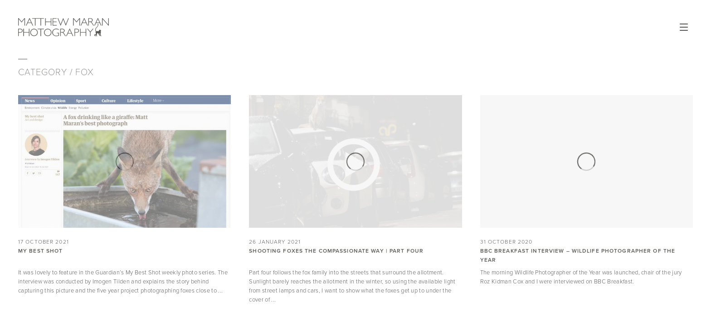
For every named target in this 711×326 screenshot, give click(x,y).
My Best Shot (40, 251)
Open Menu (683, 27)
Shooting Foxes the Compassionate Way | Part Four (336, 251)
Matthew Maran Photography (107, 27)
